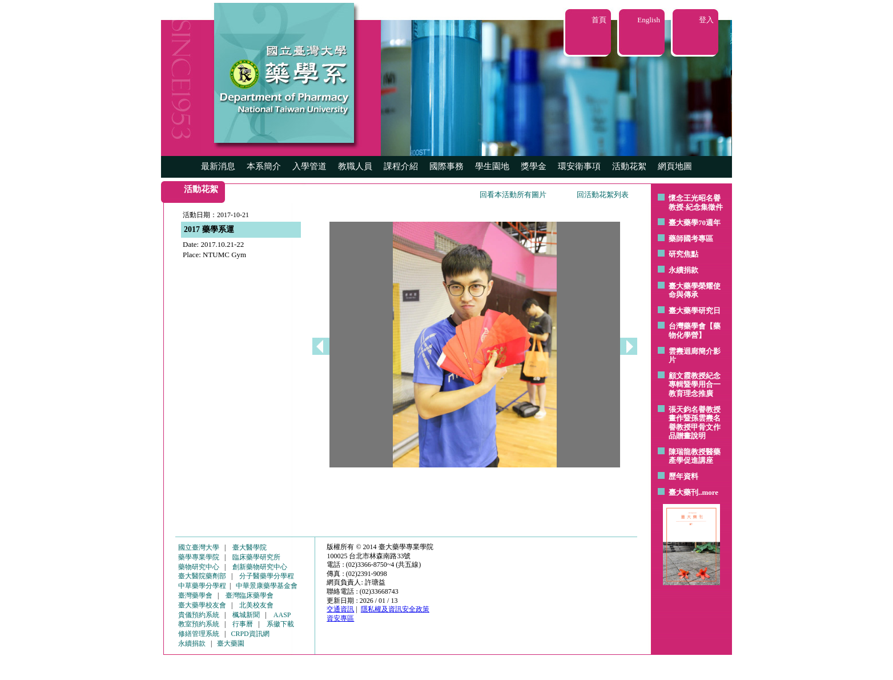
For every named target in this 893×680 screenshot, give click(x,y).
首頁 (599, 19)
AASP (282, 615)
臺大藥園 (230, 643)
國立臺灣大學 (198, 547)
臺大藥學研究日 (695, 310)
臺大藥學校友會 (202, 605)
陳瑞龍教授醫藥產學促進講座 (695, 456)
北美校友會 (256, 605)
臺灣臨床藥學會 (249, 595)
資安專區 (340, 618)
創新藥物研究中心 (259, 567)
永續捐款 (683, 270)
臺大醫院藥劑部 (202, 576)
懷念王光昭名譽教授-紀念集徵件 (696, 202)
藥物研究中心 (198, 567)
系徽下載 (280, 624)
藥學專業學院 (198, 557)
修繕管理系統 (198, 634)
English (648, 19)
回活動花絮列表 (603, 194)
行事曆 (242, 624)
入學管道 (309, 166)
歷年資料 (683, 476)
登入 (706, 19)
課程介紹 (401, 166)
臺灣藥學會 (195, 595)
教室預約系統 (198, 624)
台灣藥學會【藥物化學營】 (695, 330)
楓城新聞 (246, 615)
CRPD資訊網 (250, 634)
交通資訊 (340, 609)
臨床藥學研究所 (256, 557)
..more (708, 492)
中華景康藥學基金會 (266, 586)
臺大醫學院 (249, 547)
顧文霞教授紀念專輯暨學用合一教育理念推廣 (695, 384)
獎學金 (533, 166)
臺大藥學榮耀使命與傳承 (695, 290)
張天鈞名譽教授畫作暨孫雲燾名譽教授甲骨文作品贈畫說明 (695, 423)
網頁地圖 (675, 166)
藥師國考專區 (691, 238)
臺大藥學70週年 (695, 222)
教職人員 (355, 166)
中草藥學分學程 (202, 586)
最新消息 (218, 166)
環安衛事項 (579, 166)
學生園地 (492, 166)
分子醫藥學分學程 (266, 576)
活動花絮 (629, 166)
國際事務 (446, 166)
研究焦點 (683, 254)
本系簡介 (264, 166)
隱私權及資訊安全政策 (395, 609)
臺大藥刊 (683, 492)
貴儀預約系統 (198, 615)
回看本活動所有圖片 (513, 194)
